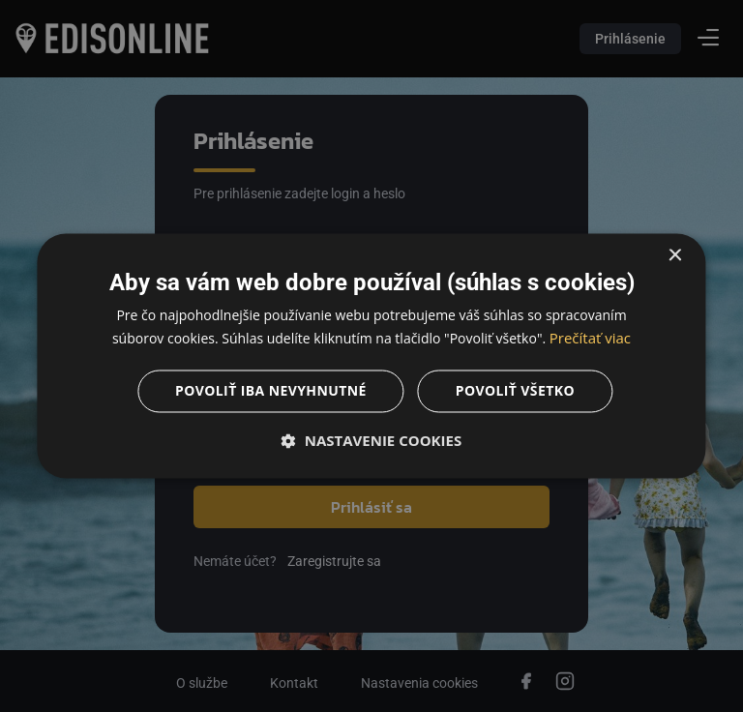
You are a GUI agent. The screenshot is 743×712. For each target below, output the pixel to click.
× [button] (675, 256)
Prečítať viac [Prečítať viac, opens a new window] (590, 338)
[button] (371, 441)
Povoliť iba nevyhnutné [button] (271, 391)
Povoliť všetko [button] (515, 391)
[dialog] (371, 356)
